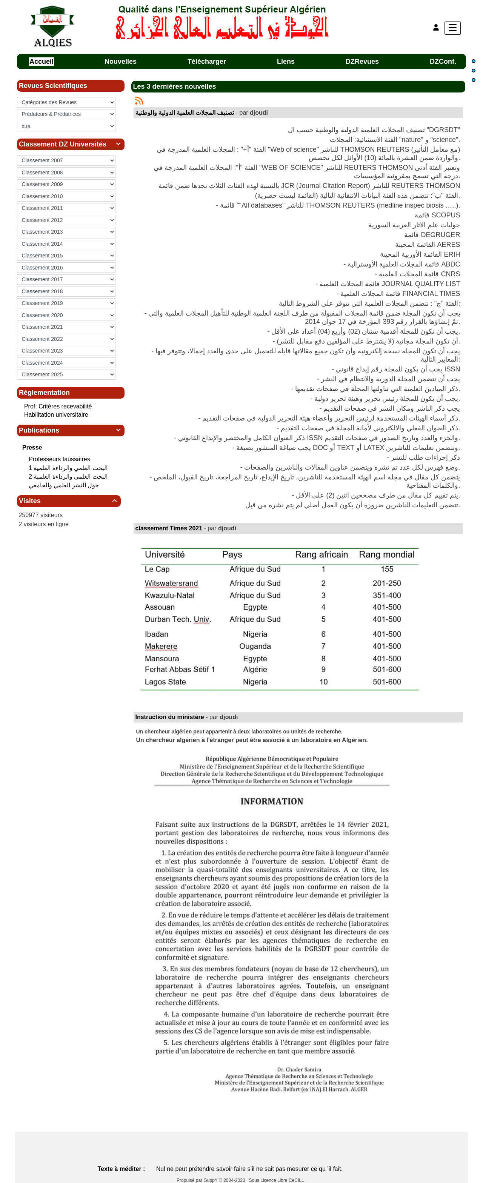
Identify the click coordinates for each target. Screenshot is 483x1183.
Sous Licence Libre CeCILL (277, 1180)
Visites (69, 501)
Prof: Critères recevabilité (58, 406)
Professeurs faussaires (60, 459)
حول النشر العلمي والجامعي (65, 485)
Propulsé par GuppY (198, 1180)
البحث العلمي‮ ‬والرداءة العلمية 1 (69, 468)
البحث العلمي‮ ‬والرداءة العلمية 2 (69, 476)
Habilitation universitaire (56, 414)
